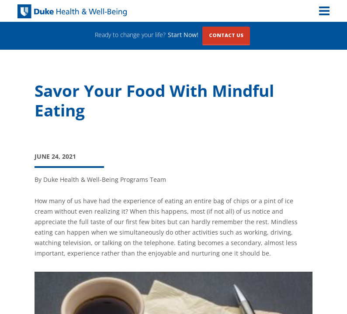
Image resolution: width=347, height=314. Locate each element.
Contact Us (226, 35)
